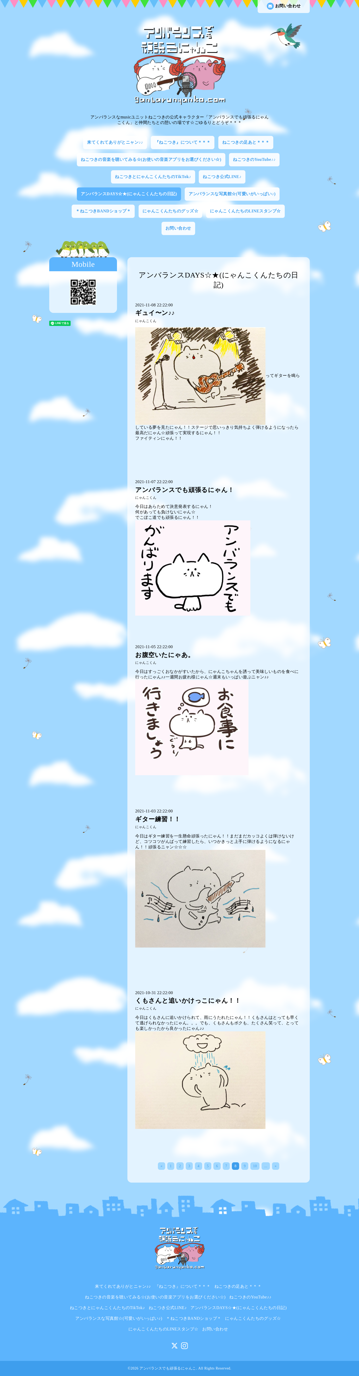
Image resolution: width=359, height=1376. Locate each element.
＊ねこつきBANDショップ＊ (103, 211)
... (265, 1166)
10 (255, 1166)
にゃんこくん (145, 321)
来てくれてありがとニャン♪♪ (115, 142)
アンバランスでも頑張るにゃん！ (184, 490)
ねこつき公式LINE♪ (222, 176)
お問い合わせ (284, 6)
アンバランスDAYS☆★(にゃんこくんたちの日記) (129, 194)
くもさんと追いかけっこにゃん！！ (188, 1000)
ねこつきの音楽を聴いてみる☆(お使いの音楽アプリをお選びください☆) (151, 159)
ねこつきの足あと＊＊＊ (246, 142)
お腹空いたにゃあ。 (164, 655)
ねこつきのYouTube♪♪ (254, 159)
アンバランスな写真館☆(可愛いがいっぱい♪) (232, 194)
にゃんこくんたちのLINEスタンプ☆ (245, 211)
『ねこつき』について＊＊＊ (183, 142)
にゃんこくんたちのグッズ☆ (171, 211)
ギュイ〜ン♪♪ (155, 313)
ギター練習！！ (158, 819)
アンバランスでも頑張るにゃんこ (167, 1368)
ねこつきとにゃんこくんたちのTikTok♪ (153, 176)
